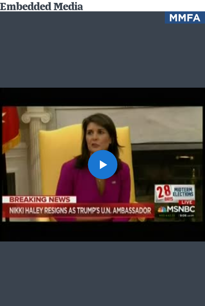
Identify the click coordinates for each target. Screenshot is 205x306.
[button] (102, 164)
